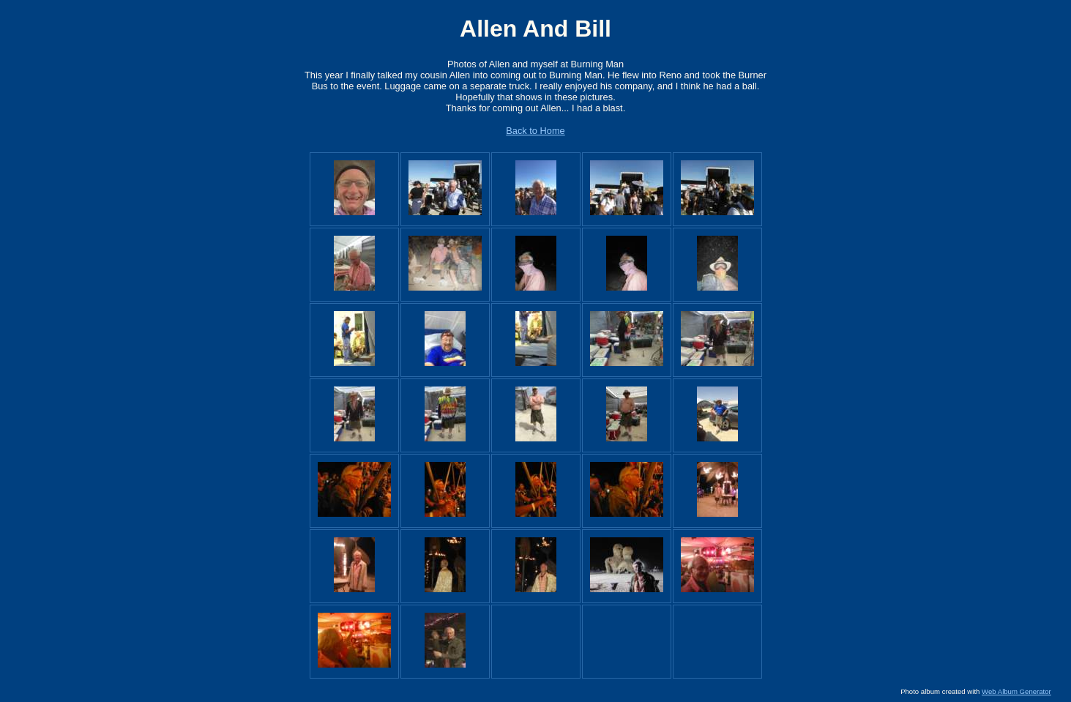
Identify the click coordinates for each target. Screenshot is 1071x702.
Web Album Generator (1016, 691)
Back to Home (535, 130)
